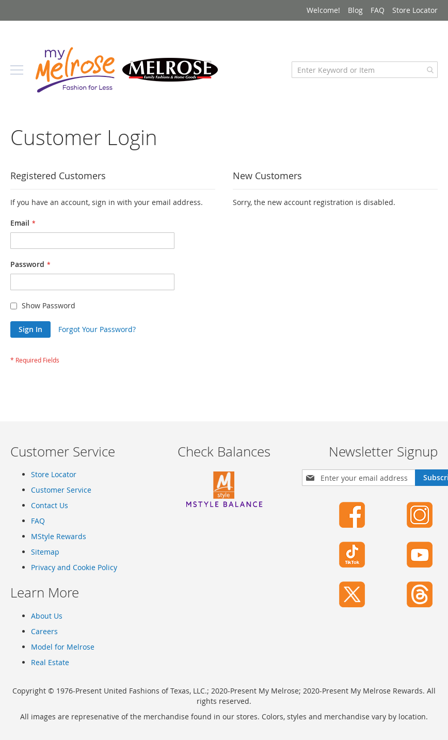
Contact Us (49, 505)
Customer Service (61, 490)
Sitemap (45, 552)
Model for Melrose (62, 647)
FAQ (378, 10)
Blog (355, 10)
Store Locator (415, 10)
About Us (46, 616)
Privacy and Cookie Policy (74, 567)
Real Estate (50, 662)
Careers (44, 631)
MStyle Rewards (58, 536)
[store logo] (126, 70)
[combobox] (365, 69)
